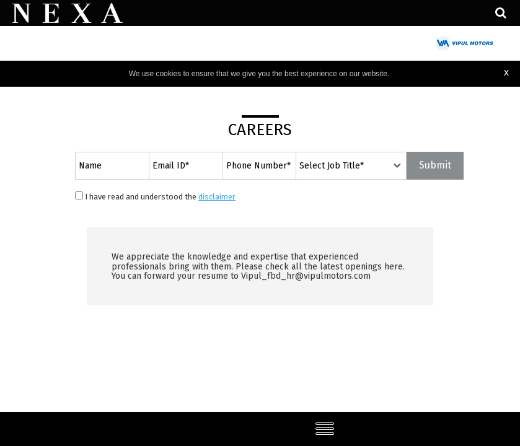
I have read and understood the (155, 196)
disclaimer (217, 196)
